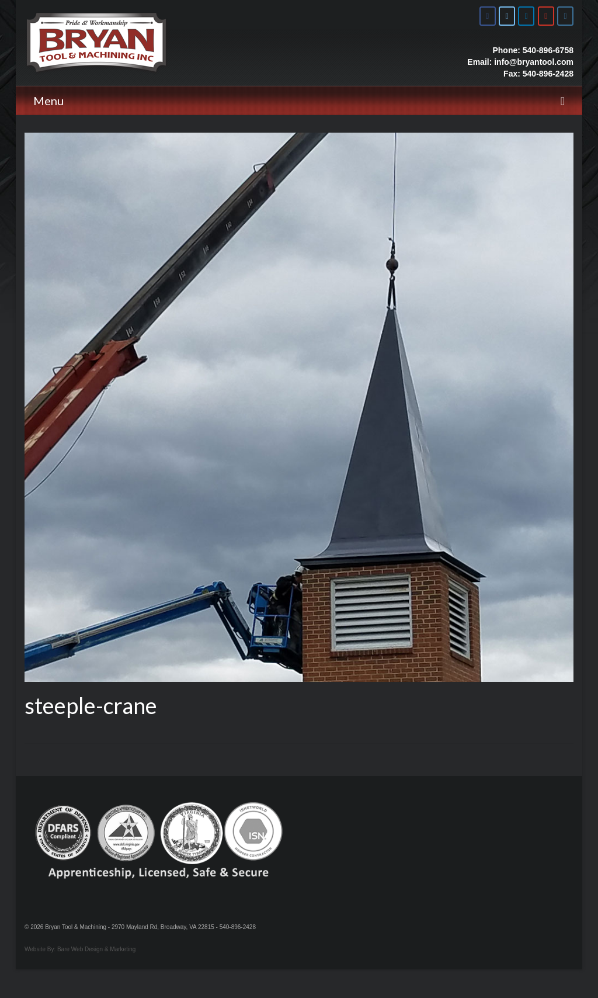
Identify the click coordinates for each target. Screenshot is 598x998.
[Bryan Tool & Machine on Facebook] (487, 16)
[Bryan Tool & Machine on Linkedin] (526, 16)
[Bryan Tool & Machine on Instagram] (565, 16)
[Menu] (299, 100)
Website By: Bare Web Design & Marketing (80, 949)
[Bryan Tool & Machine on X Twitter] (507, 16)
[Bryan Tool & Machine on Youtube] (546, 16)
